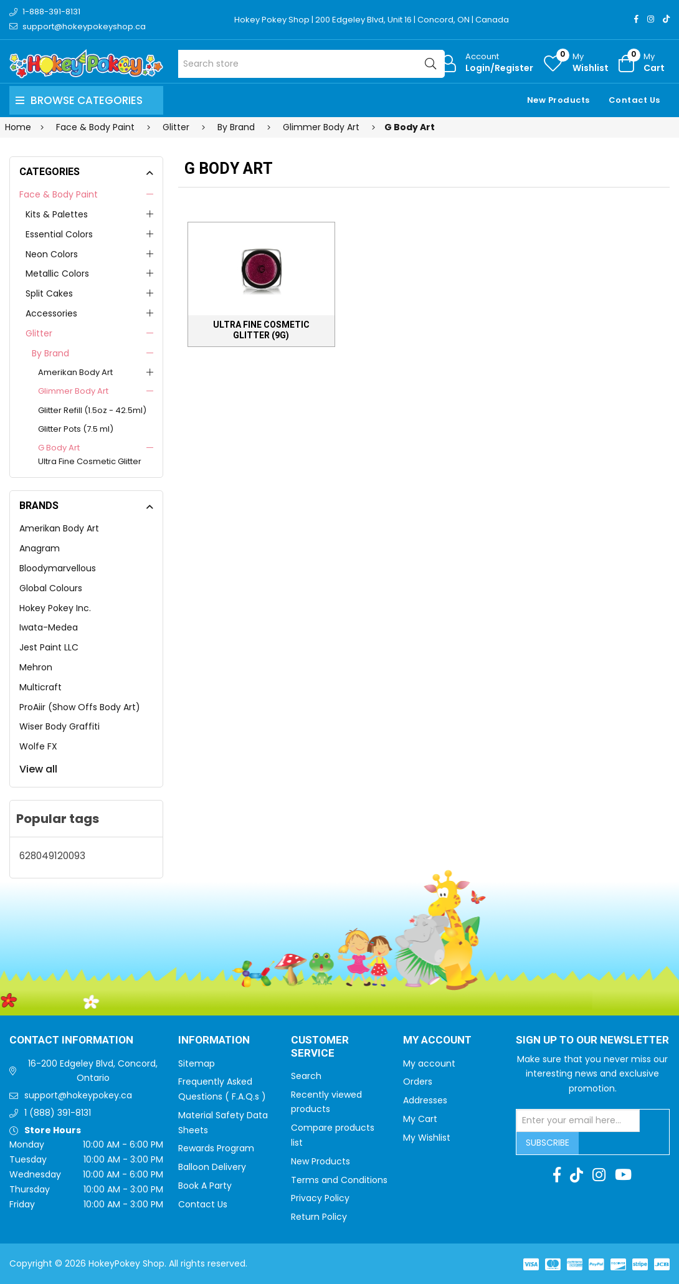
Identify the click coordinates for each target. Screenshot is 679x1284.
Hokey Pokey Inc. (55, 608)
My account (429, 1063)
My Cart (420, 1119)
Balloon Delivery (212, 1167)
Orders (417, 1081)
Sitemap (196, 1063)
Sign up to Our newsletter (592, 1040)
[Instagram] (650, 19)
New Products (558, 100)
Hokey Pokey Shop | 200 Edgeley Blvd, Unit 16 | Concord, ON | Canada (371, 20)
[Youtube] (623, 1174)
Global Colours (50, 588)
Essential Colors (59, 234)
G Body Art (59, 448)
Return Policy (319, 1216)
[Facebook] (636, 19)
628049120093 (52, 855)
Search (306, 1076)
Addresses (425, 1100)
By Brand (50, 353)
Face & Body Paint (58, 194)
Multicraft (40, 687)
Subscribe (547, 1142)
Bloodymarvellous (57, 568)
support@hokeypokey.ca (78, 1095)
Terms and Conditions (339, 1180)
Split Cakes (49, 293)
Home (18, 127)
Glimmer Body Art (73, 391)
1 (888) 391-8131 (57, 1112)
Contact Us (634, 100)
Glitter (39, 333)
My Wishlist (426, 1137)
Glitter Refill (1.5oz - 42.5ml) (92, 410)
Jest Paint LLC (48, 647)
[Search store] (311, 64)
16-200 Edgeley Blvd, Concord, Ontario (93, 1071)
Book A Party (205, 1185)
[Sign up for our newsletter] (578, 1121)
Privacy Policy (320, 1198)
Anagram (39, 548)
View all (38, 769)
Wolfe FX (38, 746)
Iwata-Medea (48, 627)
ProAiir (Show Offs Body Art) (79, 707)
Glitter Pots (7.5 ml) (75, 429)
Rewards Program (216, 1148)
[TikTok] (666, 19)
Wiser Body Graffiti (59, 726)
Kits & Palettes (57, 214)
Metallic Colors (57, 273)
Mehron (35, 667)
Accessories (51, 313)
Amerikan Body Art (75, 372)
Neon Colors (52, 254)
